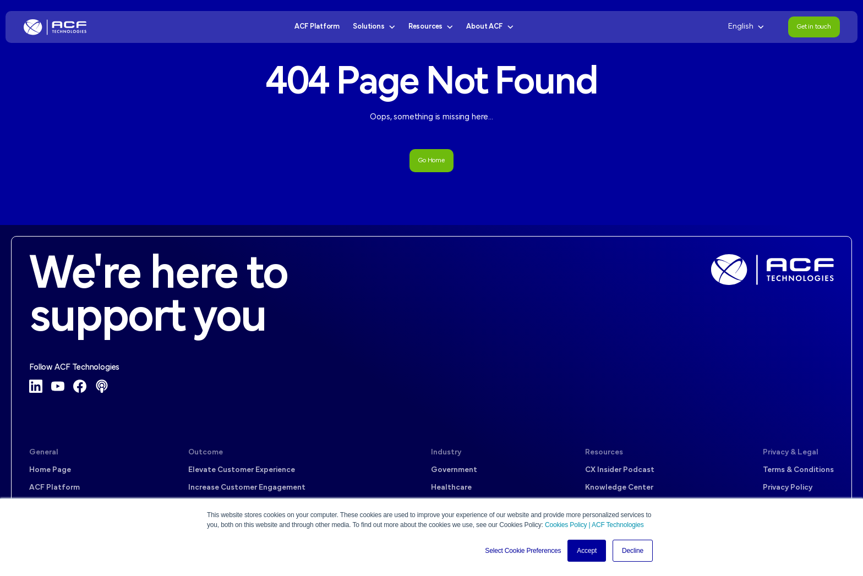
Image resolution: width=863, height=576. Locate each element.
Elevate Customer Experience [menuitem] (241, 470)
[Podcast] (101, 386)
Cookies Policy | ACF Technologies (594, 525)
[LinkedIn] (35, 386)
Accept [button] (587, 551)
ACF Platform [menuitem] (54, 487)
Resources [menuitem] (604, 452)
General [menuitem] (43, 452)
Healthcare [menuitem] (451, 487)
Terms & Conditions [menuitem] (798, 470)
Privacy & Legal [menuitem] (790, 452)
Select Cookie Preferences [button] (523, 551)
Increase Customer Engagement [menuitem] (246, 487)
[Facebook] (79, 386)
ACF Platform (317, 26)
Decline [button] (632, 551)
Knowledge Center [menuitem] (619, 487)
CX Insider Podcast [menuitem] (619, 470)
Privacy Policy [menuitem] (787, 487)
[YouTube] (57, 386)
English (746, 26)
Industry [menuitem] (446, 452)
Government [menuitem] (454, 470)
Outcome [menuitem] (205, 452)
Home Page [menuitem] (50, 470)
